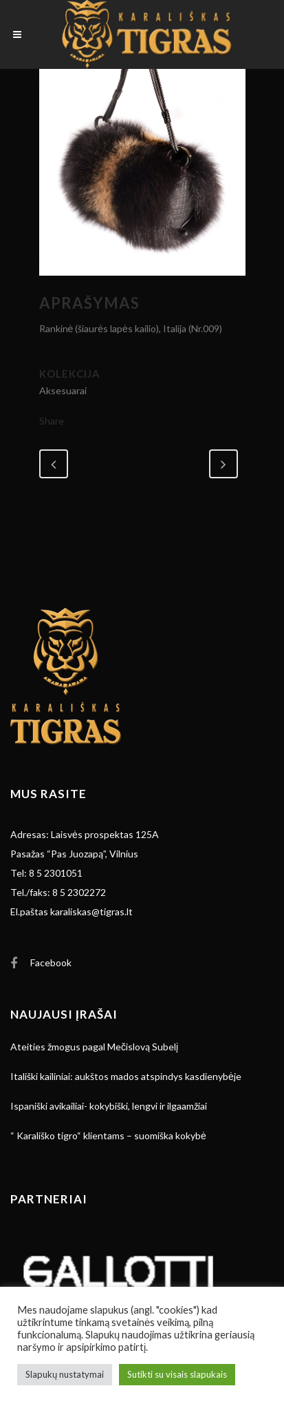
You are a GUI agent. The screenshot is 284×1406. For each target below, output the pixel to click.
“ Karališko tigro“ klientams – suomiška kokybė (108, 1135)
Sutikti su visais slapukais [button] (177, 1374)
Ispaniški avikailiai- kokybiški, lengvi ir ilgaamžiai (108, 1106)
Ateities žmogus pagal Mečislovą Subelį (94, 1046)
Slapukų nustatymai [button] (64, 1374)
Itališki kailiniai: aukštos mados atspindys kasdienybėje (125, 1076)
